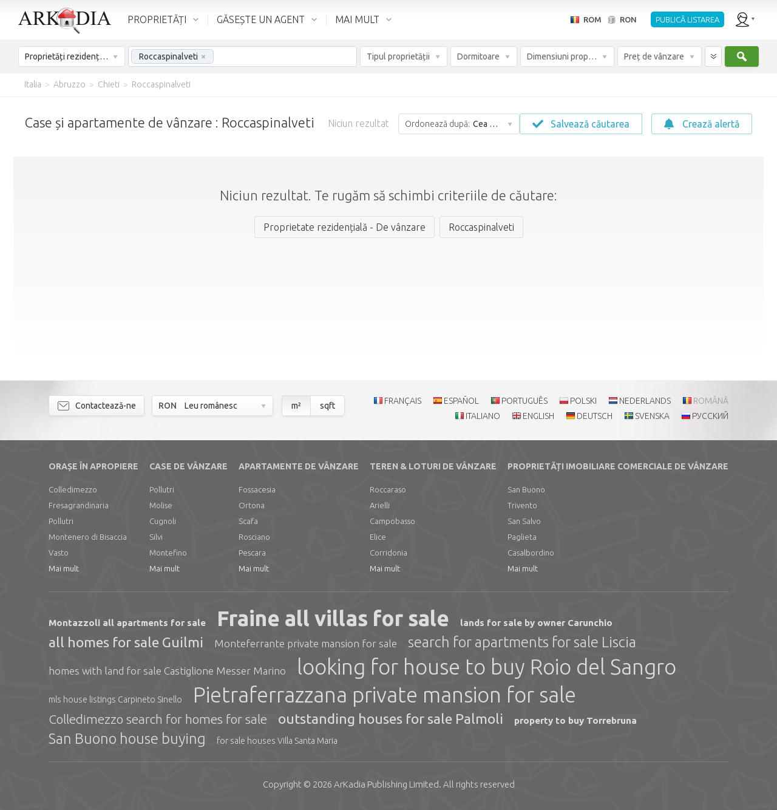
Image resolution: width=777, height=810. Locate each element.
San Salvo (524, 521)
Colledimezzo (73, 489)
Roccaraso (388, 489)
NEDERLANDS (645, 401)
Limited (386, 784)
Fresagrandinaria (79, 505)
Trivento (522, 505)
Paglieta (522, 537)
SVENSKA (652, 416)
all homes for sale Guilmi (126, 642)
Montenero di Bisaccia (88, 537)
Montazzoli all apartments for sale (127, 623)
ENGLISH (538, 416)
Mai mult (64, 568)
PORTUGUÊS (524, 401)
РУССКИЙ (710, 416)
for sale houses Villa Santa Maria (277, 741)
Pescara (252, 552)
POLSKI (583, 401)
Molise (160, 505)
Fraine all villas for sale (333, 618)
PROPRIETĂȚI (156, 19)
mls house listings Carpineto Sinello (115, 699)
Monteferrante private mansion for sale (305, 643)
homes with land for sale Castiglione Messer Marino (167, 670)
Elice (378, 537)
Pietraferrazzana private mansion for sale (384, 694)
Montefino (168, 552)
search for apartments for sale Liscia (522, 642)
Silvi (156, 537)
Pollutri (61, 521)
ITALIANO (483, 416)
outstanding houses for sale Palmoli (390, 718)
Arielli (380, 505)
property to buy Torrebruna (575, 720)
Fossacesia (257, 489)
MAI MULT (357, 19)
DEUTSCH (594, 416)
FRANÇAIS (402, 401)
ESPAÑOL (461, 401)
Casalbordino (530, 552)
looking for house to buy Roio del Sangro (486, 667)
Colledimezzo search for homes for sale (158, 719)
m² (296, 405)
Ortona (252, 505)
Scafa (248, 521)
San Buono (526, 489)
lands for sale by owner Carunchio (536, 623)
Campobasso (392, 521)
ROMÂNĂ (710, 401)
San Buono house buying (127, 738)
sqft (327, 405)
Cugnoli (162, 521)
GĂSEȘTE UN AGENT (261, 19)
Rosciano (254, 537)
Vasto (59, 552)
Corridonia (388, 552)
